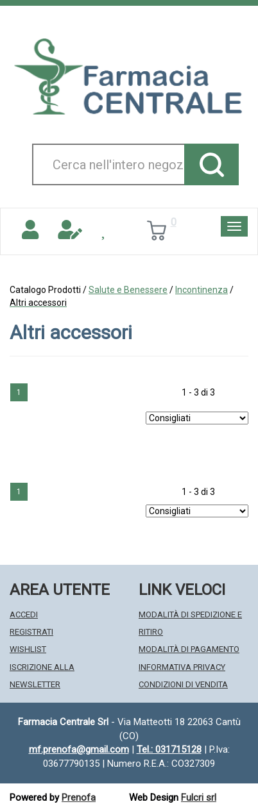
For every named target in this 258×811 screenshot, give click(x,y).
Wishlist (28, 649)
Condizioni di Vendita (183, 684)
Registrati (31, 632)
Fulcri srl (198, 797)
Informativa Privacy (182, 667)
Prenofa (79, 797)
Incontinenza (201, 290)
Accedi (24, 614)
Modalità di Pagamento (189, 649)
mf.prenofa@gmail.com (79, 749)
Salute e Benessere (128, 290)
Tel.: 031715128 (169, 749)
